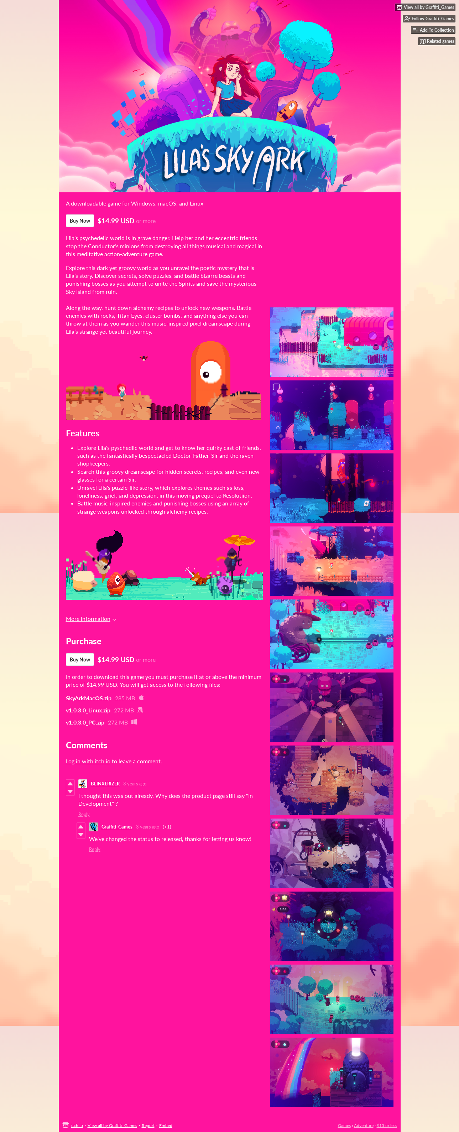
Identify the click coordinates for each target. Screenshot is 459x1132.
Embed (165, 1125)
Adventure (364, 1125)
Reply (84, 814)
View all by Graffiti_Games (112, 1125)
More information (91, 618)
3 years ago (134, 783)
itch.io (77, 1125)
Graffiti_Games (116, 827)
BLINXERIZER (105, 783)
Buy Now (80, 221)
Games (344, 1125)
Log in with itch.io (88, 761)
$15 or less (387, 1125)
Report (148, 1125)
